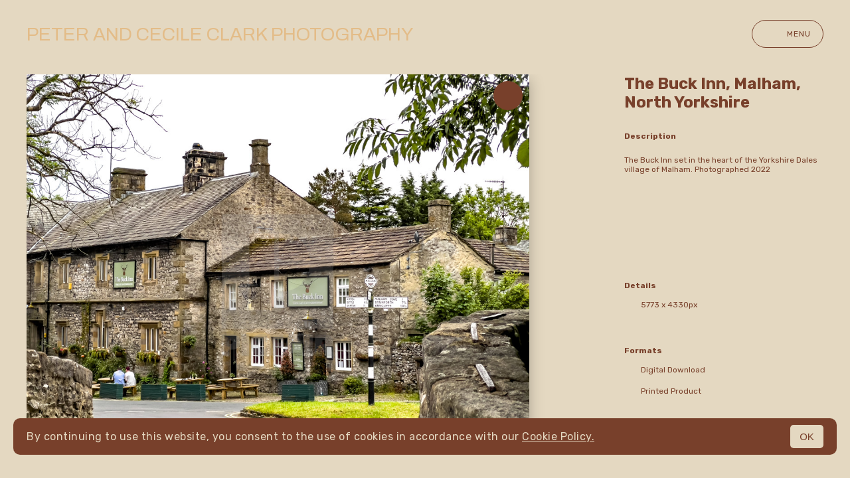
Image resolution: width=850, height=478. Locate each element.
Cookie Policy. (558, 436)
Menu (787, 34)
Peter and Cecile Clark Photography (220, 34)
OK (807, 436)
